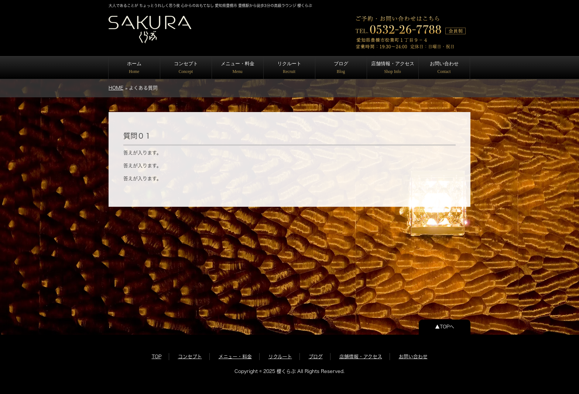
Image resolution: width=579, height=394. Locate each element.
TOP (156, 356)
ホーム (134, 67)
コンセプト (186, 67)
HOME (116, 88)
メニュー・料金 (237, 67)
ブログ (341, 67)
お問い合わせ (444, 67)
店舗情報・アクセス (392, 67)
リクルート (289, 67)
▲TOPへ (444, 326)
